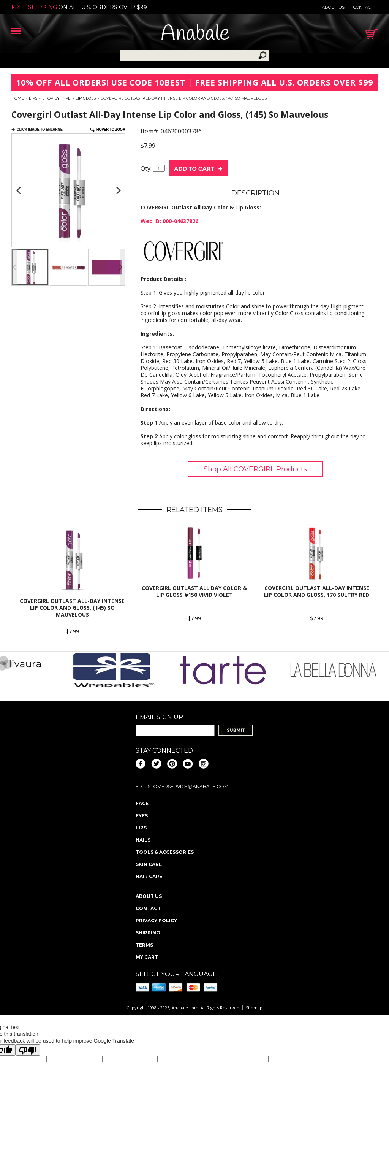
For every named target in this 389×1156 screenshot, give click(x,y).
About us (333, 7)
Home (17, 98)
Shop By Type (56, 98)
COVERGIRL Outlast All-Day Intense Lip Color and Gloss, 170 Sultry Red (316, 591)
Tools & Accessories (165, 852)
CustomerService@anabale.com (184, 786)
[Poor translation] (28, 1050)
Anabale (195, 34)
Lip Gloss (86, 98)
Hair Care (149, 876)
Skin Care (149, 864)
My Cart (147, 957)
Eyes (142, 815)
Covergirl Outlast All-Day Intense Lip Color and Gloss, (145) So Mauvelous (72, 607)
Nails (143, 840)
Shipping (148, 933)
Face (142, 803)
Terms (144, 945)
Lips (33, 98)
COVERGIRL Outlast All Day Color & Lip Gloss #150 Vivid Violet (194, 591)
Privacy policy (156, 920)
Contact (363, 7)
